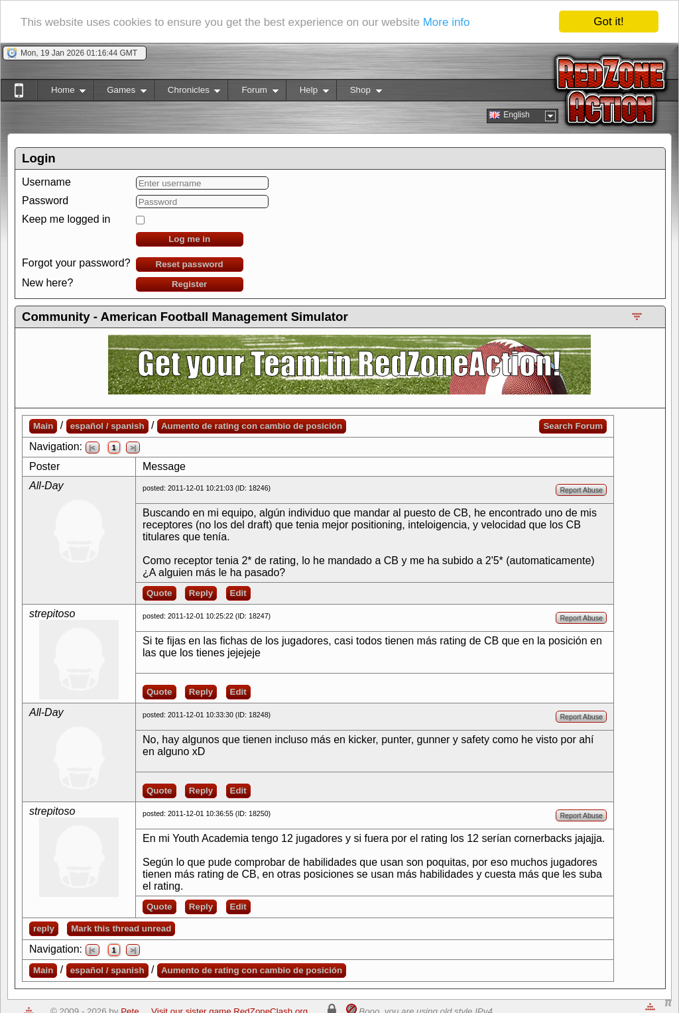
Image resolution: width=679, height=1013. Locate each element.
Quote (159, 593)
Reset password (189, 264)
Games (120, 92)
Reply (201, 593)
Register (189, 284)
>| (133, 447)
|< (92, 447)
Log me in (189, 239)
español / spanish (107, 426)
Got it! (608, 21)
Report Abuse (581, 490)
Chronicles (187, 92)
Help (307, 92)
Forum (252, 92)
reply (43, 928)
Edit (238, 593)
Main (43, 426)
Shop (359, 92)
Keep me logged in (66, 219)
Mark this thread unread (121, 928)
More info (446, 22)
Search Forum (573, 426)
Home (61, 92)
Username (46, 182)
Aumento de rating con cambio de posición (251, 426)
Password (45, 200)
